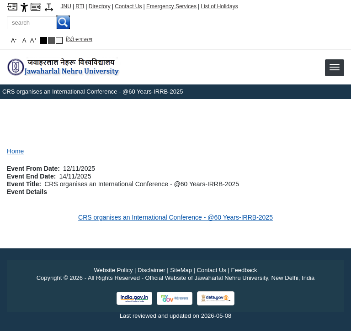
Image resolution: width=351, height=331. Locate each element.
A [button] (33, 40)
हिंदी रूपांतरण (79, 39)
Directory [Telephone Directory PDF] (100, 6)
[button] (335, 67)
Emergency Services (171, 6)
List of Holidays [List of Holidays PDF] (219, 6)
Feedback (244, 270)
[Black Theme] (43, 40)
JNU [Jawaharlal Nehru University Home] (66, 6)
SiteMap (181, 270)
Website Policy (113, 270)
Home (15, 151)
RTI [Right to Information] (79, 6)
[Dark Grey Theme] (51, 40)
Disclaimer (151, 270)
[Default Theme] (59, 40)
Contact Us (128, 6)
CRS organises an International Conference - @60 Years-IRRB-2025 (175, 217)
